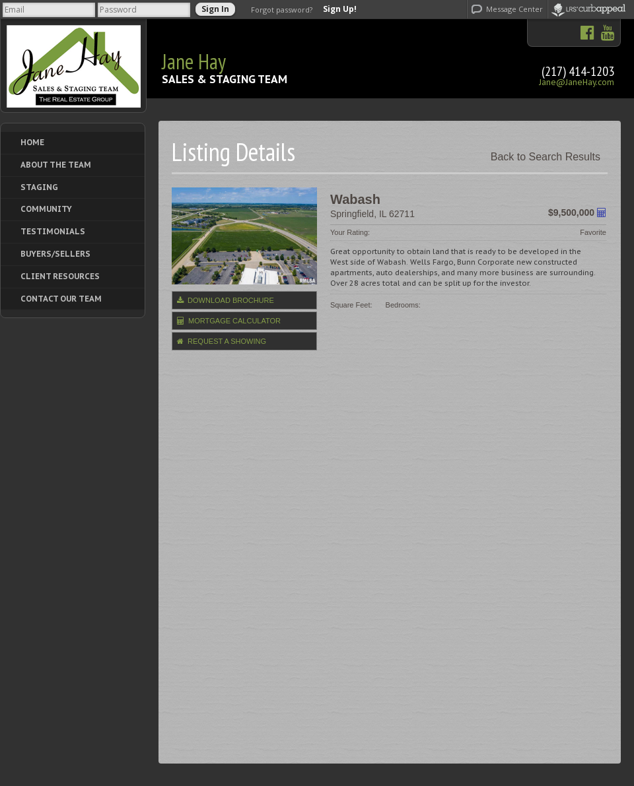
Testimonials (52, 231)
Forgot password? (281, 10)
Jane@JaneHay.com (576, 82)
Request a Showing (221, 341)
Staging (39, 187)
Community (46, 209)
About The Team (55, 165)
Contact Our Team (61, 299)
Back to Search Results (545, 156)
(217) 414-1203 (578, 71)
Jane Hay (194, 61)
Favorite (593, 232)
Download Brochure (225, 300)
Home (32, 142)
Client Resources (60, 276)
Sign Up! (340, 9)
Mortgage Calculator (229, 321)
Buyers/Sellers (55, 254)
